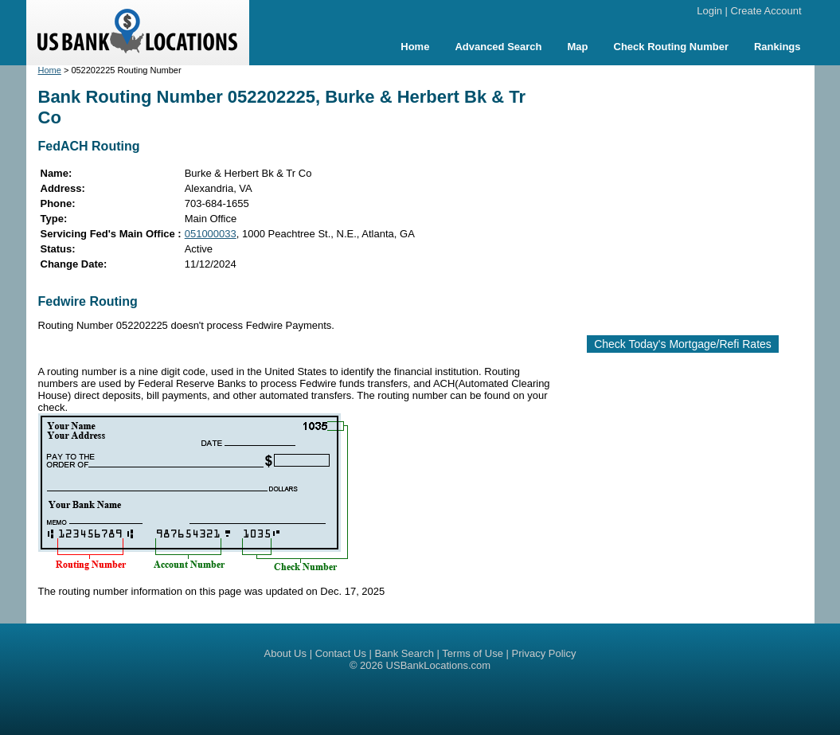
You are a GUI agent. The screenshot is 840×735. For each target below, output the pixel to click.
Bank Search (404, 653)
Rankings (777, 47)
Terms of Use (472, 653)
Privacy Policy (544, 653)
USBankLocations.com (438, 665)
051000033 (210, 234)
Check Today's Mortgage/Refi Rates (683, 344)
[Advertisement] (697, 193)
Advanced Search (498, 47)
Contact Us (340, 653)
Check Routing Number (671, 47)
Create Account (766, 11)
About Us (285, 653)
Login (709, 11)
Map (578, 47)
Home (414, 47)
